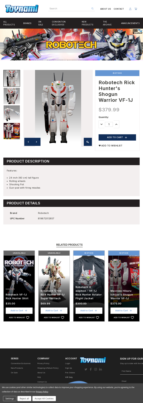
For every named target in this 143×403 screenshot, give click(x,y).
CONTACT (118, 9)
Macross (114, 285)
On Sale (14, 373)
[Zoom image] (88, 142)
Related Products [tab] (69, 244)
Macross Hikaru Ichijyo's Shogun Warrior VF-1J (121, 294)
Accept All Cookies (44, 398)
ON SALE (40, 23)
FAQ (39, 377)
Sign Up (68, 368)
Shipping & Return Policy (48, 368)
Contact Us (42, 382)
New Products (17, 368)
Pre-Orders (70, 373)
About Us (41, 373)
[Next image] (36, 142)
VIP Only (69, 377)
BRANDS (27, 23)
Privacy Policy (43, 363)
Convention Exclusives (21, 363)
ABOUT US (105, 9)
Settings (9, 398)
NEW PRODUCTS (87, 23)
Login (67, 363)
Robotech (10, 289)
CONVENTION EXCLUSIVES (59, 23)
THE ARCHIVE (107, 23)
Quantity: (104, 117)
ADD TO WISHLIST (110, 145)
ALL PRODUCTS (9, 23)
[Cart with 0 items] (135, 9)
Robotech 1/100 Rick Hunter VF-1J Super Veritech (53, 294)
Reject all (24, 398)
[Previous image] (28, 142)
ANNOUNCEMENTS (130, 23)
